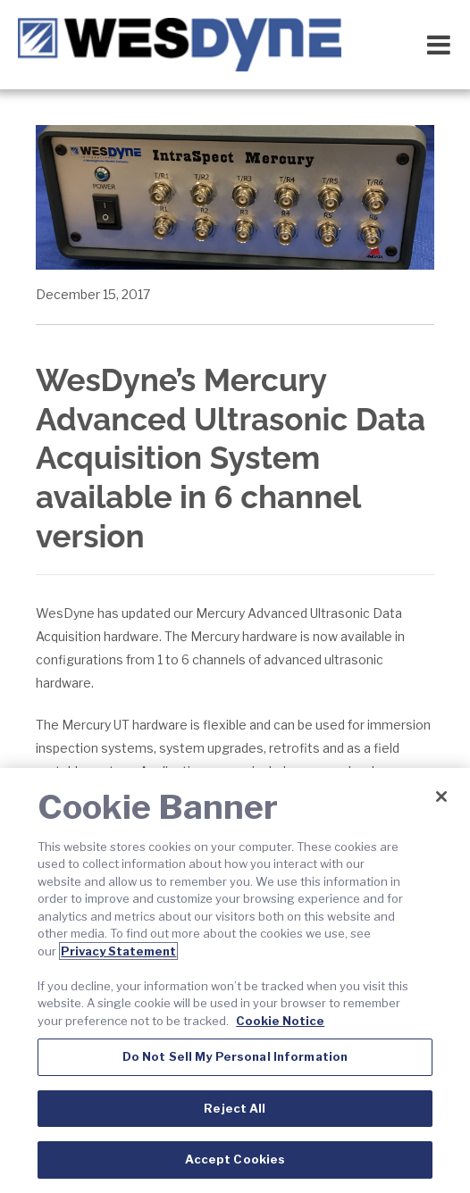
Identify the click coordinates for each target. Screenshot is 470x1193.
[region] (235, 980)
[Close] (441, 796)
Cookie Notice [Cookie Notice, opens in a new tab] (280, 1021)
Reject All (234, 1108)
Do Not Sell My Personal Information (235, 1056)
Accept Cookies (235, 1159)
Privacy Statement (118, 951)
